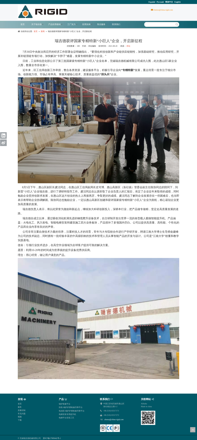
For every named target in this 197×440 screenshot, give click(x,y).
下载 (20, 420)
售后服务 (101, 24)
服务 (20, 407)
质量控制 (21, 410)
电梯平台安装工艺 (66, 418)
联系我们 (116, 24)
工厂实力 (71, 24)
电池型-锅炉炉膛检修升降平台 (71, 411)
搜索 (176, 24)
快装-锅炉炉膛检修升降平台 (70, 407)
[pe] (110, 428)
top (192, 429)
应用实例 (86, 24)
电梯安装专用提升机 (67, 414)
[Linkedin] (3, 135)
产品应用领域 (54, 24)
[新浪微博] (3, 142)
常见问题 (21, 414)
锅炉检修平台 (64, 404)
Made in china (146, 407)
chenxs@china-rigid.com (163, 10)
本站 (128, 46)
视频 (20, 417)
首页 (23, 24)
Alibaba (144, 404)
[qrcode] (148, 418)
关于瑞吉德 (36, 24)
